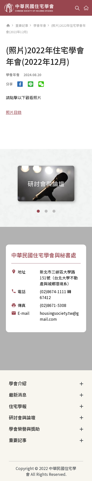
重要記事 (21, 25)
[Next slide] (83, 183)
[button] (38, 211)
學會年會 (39, 25)
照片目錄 (14, 112)
